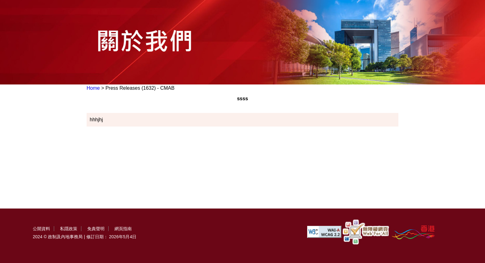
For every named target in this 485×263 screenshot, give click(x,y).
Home (93, 88)
